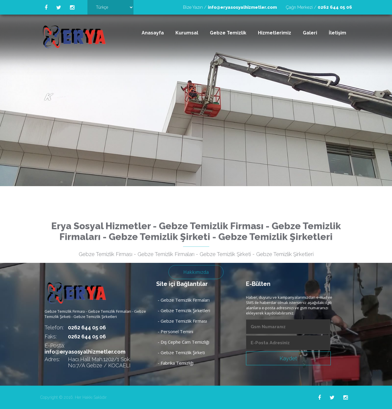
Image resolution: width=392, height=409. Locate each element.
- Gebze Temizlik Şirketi (181, 352)
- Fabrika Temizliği (176, 363)
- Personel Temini (175, 331)
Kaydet (288, 358)
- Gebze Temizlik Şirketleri (184, 310)
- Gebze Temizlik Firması (182, 321)
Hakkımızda (196, 287)
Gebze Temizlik (228, 33)
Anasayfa (153, 33)
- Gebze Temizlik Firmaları (184, 300)
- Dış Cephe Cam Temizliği (183, 342)
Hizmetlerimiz (274, 33)
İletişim (337, 33)
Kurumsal (186, 33)
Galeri (310, 33)
